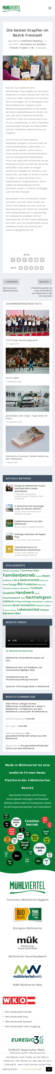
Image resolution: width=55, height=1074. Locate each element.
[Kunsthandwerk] (6, 854)
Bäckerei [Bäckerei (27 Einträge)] (9, 613)
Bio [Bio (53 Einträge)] (20, 584)
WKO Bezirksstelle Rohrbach (18, 1021)
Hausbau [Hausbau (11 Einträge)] (15, 570)
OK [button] (49, 1069)
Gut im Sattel (12, 377)
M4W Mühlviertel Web (27, 984)
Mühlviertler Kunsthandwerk (27, 956)
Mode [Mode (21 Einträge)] (16, 605)
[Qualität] (46, 832)
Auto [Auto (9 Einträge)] (23, 598)
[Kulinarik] (49, 855)
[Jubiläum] (20, 836)
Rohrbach (40, 527)
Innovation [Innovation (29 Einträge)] (28, 605)
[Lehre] (30, 852)
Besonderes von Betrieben (33, 44)
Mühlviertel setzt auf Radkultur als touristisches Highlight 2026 (24, 668)
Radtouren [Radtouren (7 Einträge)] (44, 580)
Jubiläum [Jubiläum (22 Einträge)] (8, 601)
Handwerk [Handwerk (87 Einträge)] (25, 592)
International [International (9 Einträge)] (37, 601)
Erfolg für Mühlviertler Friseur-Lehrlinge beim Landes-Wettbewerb (30, 488)
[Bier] (38, 861)
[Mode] (6, 824)
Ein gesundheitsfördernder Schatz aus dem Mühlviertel (26, 736)
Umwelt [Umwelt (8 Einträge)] (38, 576)
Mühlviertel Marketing (31, 40)
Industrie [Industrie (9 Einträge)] (6, 571)
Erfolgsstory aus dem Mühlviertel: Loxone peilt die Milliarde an (27, 710)
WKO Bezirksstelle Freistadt (18, 1011)
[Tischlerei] (27, 861)
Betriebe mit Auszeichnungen (25, 495)
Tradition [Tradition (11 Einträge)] (47, 601)
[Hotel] (14, 841)
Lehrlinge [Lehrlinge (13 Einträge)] (26, 601)
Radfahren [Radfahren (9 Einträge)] (7, 580)
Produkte (23, 47)
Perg (29, 540)
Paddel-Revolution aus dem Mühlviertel (29, 522)
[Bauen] (9, 862)
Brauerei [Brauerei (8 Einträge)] (6, 610)
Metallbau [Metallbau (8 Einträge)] (16, 588)
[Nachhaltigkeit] (25, 845)
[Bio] (17, 856)
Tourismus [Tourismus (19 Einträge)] (26, 570)
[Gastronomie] (11, 831)
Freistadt (14, 47)
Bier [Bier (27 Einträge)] (18, 613)
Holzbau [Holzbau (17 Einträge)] (44, 609)
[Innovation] (11, 848)
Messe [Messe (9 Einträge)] (48, 605)
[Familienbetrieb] (32, 822)
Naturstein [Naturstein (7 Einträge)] (41, 585)
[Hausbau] (49, 825)
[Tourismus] (7, 839)
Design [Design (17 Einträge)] (13, 584)
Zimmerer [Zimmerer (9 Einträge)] (7, 588)
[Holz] (46, 862)
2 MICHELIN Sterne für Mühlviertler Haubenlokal (27, 548)
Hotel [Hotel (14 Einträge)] (6, 584)
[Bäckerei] (35, 838)
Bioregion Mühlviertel (27, 928)
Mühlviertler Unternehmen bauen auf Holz (25, 659)
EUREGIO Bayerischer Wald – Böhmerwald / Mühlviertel (27, 1051)
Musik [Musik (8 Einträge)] (37, 593)
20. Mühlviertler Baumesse (19, 651)
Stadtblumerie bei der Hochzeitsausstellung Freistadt (22, 678)
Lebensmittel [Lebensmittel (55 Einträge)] (28, 609)
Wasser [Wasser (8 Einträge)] (13, 610)
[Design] (46, 840)
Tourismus (36, 540)
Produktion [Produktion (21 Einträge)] (30, 584)
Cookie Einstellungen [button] (32, 1069)
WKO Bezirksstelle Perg (16, 1016)
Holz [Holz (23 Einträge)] (36, 570)
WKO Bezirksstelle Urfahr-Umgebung (22, 1026)
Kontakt (30, 718)
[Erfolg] (21, 830)
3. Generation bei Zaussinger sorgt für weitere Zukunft (29, 507)
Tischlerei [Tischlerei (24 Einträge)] (36, 588)
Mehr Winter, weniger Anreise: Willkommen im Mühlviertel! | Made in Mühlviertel (25, 706)
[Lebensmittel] (16, 822)
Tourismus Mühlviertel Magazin (27, 899)
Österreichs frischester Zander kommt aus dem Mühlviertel (27, 457)
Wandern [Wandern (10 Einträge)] (40, 605)
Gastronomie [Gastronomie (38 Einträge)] (29, 580)
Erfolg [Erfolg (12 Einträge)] (17, 601)
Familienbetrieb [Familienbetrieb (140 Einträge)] (19, 575)
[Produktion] (44, 820)
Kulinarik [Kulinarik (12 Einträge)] (7, 605)
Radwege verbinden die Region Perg (30, 535)
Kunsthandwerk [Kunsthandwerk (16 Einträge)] (11, 597)
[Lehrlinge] (6, 817)
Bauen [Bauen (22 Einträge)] (46, 575)
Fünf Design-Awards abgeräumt (22, 340)
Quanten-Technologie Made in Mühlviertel (27, 686)
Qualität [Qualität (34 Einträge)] (9, 593)
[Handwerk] (40, 849)
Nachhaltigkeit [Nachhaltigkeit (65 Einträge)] (38, 597)
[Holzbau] (27, 834)
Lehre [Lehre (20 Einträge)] (15, 580)
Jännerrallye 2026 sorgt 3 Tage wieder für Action (27, 417)
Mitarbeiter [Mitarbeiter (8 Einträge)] (24, 588)
